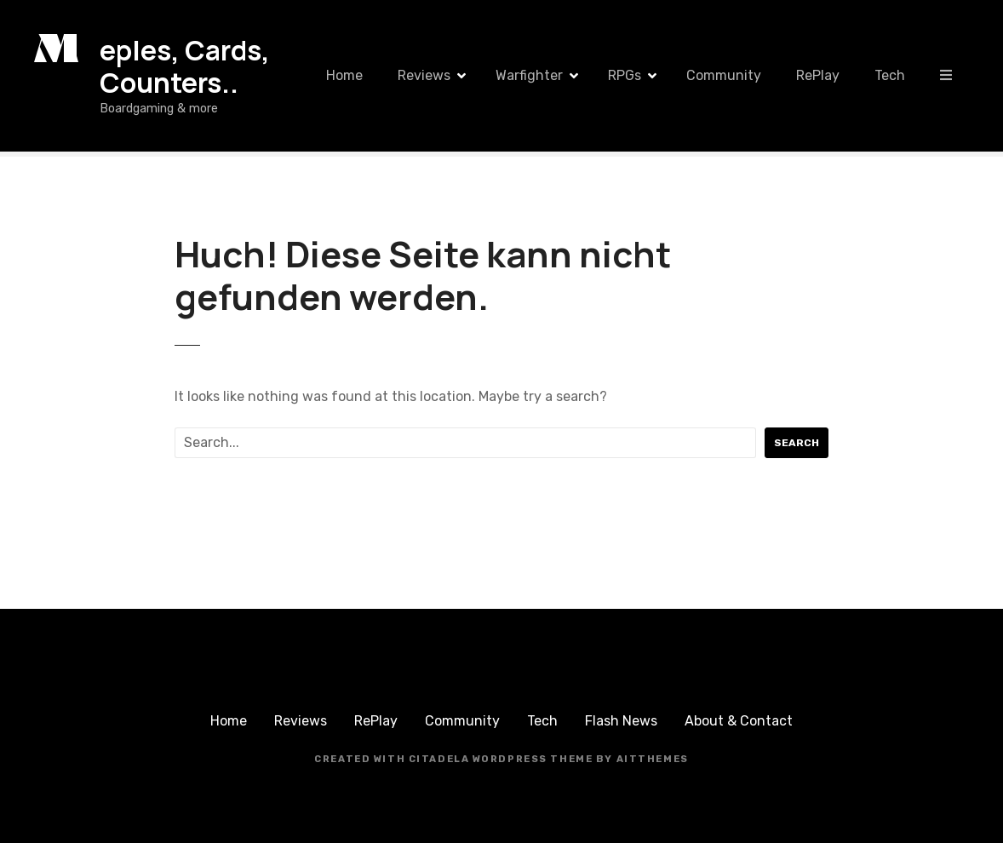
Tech (889, 75)
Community (723, 75)
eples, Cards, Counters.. (185, 66)
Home (344, 75)
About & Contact (739, 721)
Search (796, 443)
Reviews (424, 75)
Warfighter (529, 75)
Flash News (621, 721)
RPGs (624, 75)
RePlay (818, 75)
